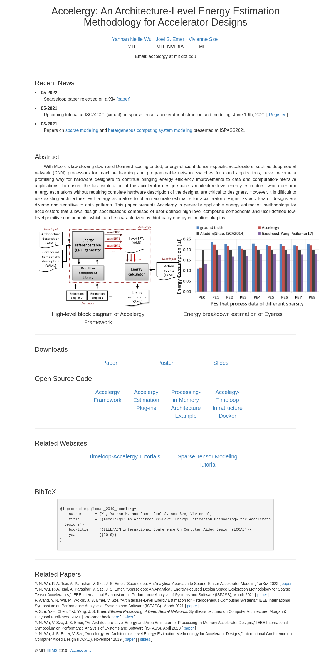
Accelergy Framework (107, 396)
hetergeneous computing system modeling (151, 130)
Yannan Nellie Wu (131, 39)
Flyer (128, 617)
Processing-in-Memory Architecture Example (186, 404)
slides (145, 639)
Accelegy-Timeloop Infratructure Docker (228, 404)
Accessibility (81, 650)
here (115, 617)
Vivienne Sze (203, 39)
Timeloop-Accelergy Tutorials (124, 456)
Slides (220, 363)
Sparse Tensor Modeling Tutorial (207, 460)
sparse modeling (82, 130)
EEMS (52, 650)
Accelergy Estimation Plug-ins (146, 400)
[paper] (123, 98)
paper (287, 583)
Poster (165, 363)
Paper (109, 363)
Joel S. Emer (170, 39)
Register (277, 114)
